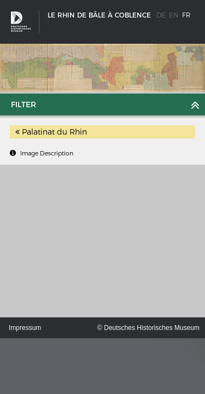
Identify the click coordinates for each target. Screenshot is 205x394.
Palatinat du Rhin (51, 132)
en (174, 15)
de (161, 15)
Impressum (25, 328)
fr (186, 15)
